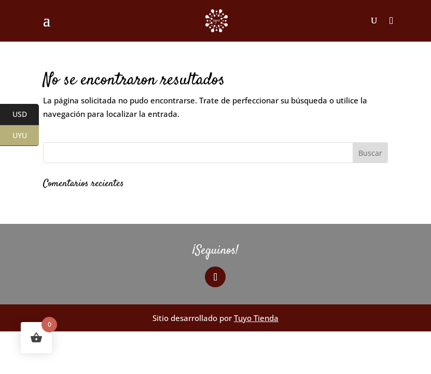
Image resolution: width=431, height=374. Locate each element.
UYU (25, 135)
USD (25, 114)
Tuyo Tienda (256, 318)
